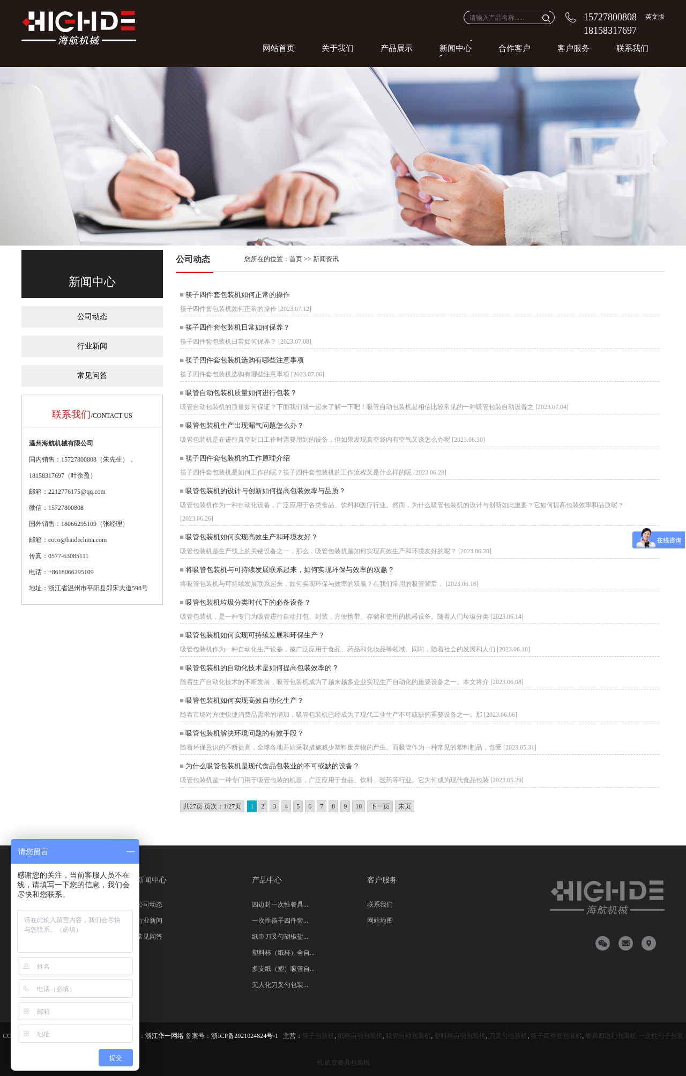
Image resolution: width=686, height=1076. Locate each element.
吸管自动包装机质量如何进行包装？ (241, 393)
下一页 (380, 806)
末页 (404, 806)
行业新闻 (92, 346)
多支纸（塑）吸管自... (283, 969)
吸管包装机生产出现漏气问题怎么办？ (244, 425)
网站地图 (380, 920)
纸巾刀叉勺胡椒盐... (280, 936)
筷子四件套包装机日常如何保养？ (237, 327)
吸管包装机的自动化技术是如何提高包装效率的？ (262, 668)
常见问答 (92, 376)
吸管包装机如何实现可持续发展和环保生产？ (255, 635)
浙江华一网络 (164, 1036)
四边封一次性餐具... (280, 904)
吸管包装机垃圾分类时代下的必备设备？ (248, 602)
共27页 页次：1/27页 (212, 806)
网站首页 (279, 48)
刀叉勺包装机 (508, 1036)
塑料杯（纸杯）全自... (283, 952)
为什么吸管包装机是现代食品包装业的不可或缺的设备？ (272, 766)
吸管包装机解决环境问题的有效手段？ (244, 733)
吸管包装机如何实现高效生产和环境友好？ (251, 537)
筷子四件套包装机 (556, 1036)
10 (358, 806)
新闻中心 (455, 48)
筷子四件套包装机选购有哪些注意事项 (244, 360)
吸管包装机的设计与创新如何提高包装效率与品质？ (265, 491)
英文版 (655, 16)
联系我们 (632, 48)
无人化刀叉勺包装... (280, 985)
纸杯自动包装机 (360, 1036)
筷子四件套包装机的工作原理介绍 (237, 458)
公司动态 (92, 317)
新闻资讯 (326, 259)
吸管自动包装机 (408, 1036)
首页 (295, 259)
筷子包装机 (318, 1036)
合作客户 (514, 48)
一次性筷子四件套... (280, 920)
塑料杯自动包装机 (460, 1036)
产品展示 (397, 48)
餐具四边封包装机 (611, 1036)
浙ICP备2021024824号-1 (244, 1036)
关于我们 (338, 48)
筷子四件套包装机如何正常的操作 (237, 295)
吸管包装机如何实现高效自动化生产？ (244, 700)
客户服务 (573, 48)
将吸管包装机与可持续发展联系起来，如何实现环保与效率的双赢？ (289, 570)
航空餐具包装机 (347, 1062)
